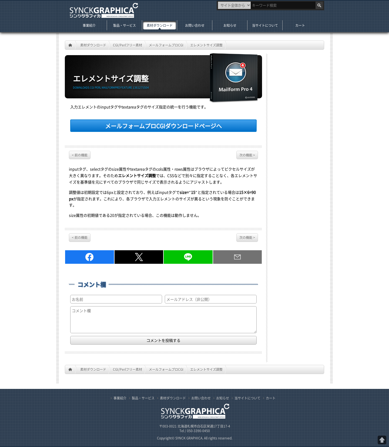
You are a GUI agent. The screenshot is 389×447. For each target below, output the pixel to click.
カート (300, 25)
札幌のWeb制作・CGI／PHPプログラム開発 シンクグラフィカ (103, 11)
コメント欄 (92, 284)
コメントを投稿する (163, 340)
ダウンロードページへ (163, 126)
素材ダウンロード (93, 45)
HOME (70, 45)
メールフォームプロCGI (166, 45)
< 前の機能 (80, 155)
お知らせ (229, 25)
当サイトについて (265, 25)
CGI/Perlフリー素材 (127, 45)
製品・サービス (124, 25)
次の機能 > (247, 155)
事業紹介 (89, 25)
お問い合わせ (194, 25)
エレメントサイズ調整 (206, 45)
